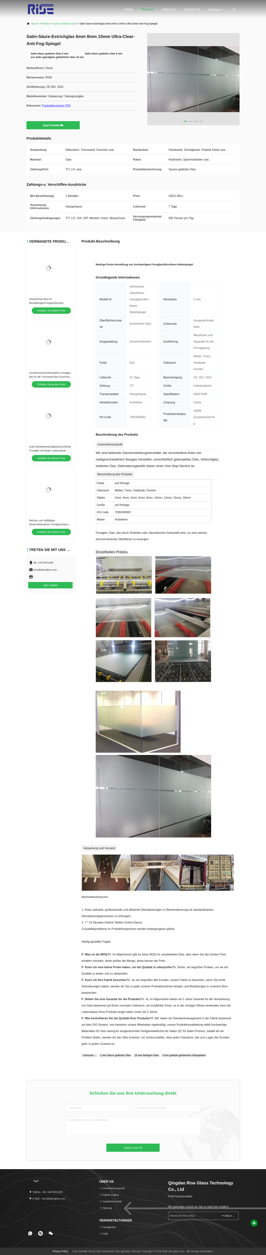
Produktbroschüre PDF (56, 105)
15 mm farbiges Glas (146, 1055)
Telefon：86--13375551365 (46, 1192)
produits (44, 23)
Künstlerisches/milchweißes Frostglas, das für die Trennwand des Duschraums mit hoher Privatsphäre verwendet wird (51, 376)
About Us (168, 9)
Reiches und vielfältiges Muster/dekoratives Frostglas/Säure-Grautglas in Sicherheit (49, 524)
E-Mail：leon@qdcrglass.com (47, 1198)
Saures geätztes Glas (64, 23)
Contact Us (192, 9)
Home (128, 9)
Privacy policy (60, 1251)
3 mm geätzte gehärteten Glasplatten (184, 1055)
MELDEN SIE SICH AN (228, 1215)
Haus (34, 23)
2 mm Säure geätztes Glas (115, 1055)
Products (147, 9)
